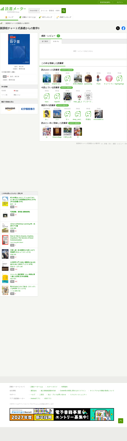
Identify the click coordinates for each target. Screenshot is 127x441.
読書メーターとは (37, 386)
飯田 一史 (13, 204)
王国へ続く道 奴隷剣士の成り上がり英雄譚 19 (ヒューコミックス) (22, 251)
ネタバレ (56, 41)
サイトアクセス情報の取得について (102, 390)
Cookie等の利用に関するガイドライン (73, 390)
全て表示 (45, 41)
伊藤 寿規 (13, 254)
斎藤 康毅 (13, 228)
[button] (63, 10)
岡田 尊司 (13, 278)
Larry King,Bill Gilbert (16, 242)
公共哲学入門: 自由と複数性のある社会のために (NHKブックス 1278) (22, 263)
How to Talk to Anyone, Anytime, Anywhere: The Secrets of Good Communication (22, 238)
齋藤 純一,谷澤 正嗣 (16, 266)
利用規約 (64, 386)
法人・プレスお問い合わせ (57, 394)
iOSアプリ (47, 398)
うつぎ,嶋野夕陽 (15, 291)
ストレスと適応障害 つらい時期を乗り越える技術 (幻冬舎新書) (22, 275)
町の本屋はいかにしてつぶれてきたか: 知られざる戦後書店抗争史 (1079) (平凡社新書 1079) (23, 199)
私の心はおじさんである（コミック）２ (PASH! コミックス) (23, 287)
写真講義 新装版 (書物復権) (20, 212)
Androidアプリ (35, 398)
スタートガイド (52, 386)
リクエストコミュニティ (78, 394)
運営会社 (34, 390)
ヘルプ (33, 394)
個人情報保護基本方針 (48, 390)
